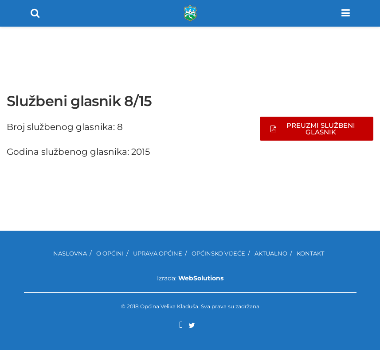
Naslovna (70, 253)
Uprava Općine (157, 253)
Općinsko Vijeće (218, 253)
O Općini (110, 253)
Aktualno (271, 253)
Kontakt (310, 253)
